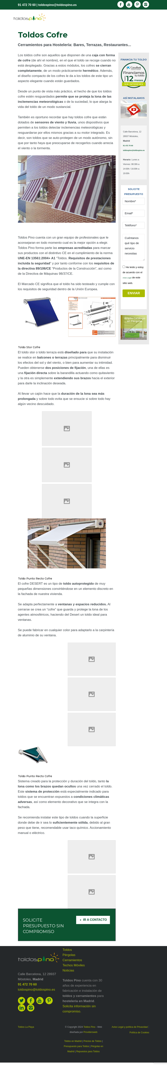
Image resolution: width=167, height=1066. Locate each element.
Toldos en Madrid (72, 1041)
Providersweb (90, 1032)
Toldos (67, 950)
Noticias (68, 970)
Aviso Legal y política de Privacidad (130, 1027)
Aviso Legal (127, 278)
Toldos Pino (89, 1027)
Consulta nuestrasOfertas (132, 335)
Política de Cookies (139, 1032)
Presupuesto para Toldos (76, 1046)
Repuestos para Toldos (88, 1051)
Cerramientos (72, 960)
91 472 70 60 (27, 5)
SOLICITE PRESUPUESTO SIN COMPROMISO (43, 926)
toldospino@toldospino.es (57, 5)
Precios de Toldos (93, 1041)
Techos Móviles (74, 965)
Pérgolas (69, 955)
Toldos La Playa (26, 1027)
